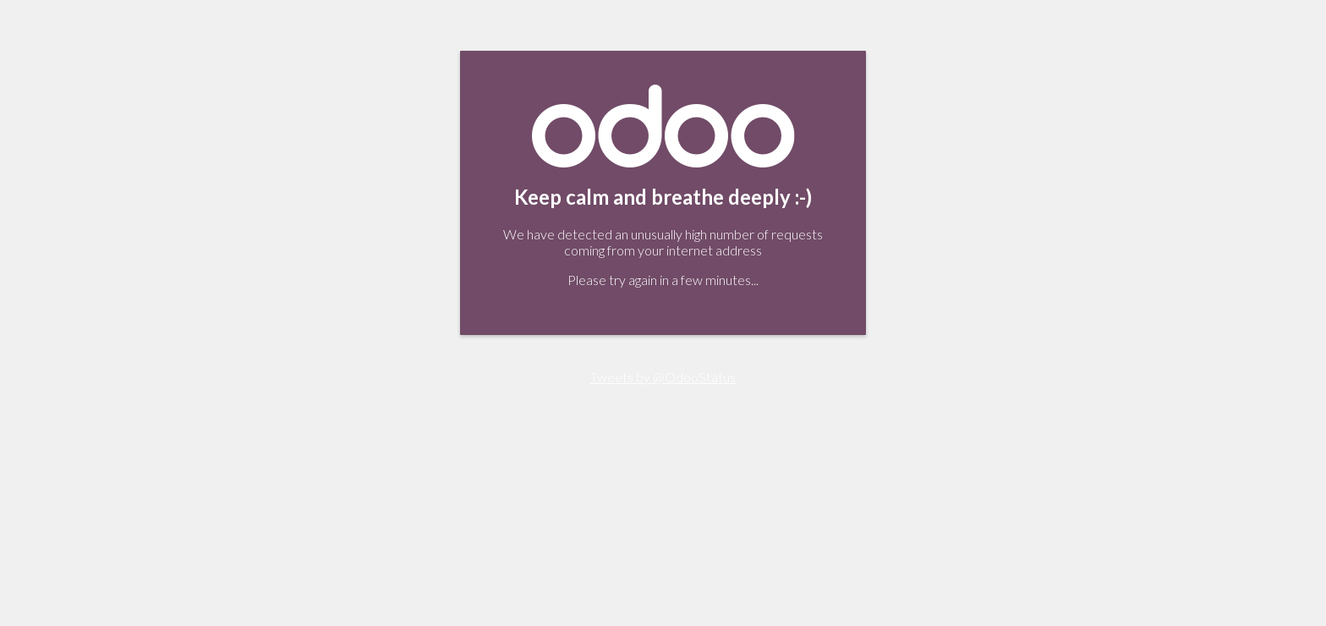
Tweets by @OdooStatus (663, 377)
